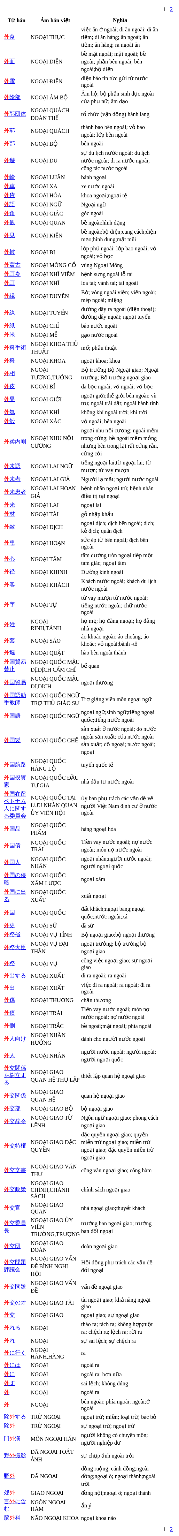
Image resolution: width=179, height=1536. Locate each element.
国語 (12, 716)
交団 (12, 1246)
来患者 (15, 492)
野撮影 (15, 1455)
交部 (12, 1108)
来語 (12, 466)
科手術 (15, 347)
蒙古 (12, 265)
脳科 (12, 1518)
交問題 (15, 1286)
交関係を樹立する (15, 1075)
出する (15, 975)
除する (15, 1417)
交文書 (15, 1170)
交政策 (15, 1189)
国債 (12, 845)
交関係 (15, 1095)
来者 (12, 479)
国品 (12, 829)
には (12, 1365)
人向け (15, 1039)
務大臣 (15, 947)
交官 (12, 1208)
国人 (12, 862)
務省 (12, 934)
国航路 (15, 764)
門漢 (12, 1439)
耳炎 (12, 274)
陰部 (12, 97)
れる (12, 1328)
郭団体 (15, 114)
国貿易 (15, 682)
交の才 (15, 1303)
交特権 (15, 1146)
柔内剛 (15, 442)
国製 (12, 740)
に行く (15, 1353)
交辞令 (15, 1121)
